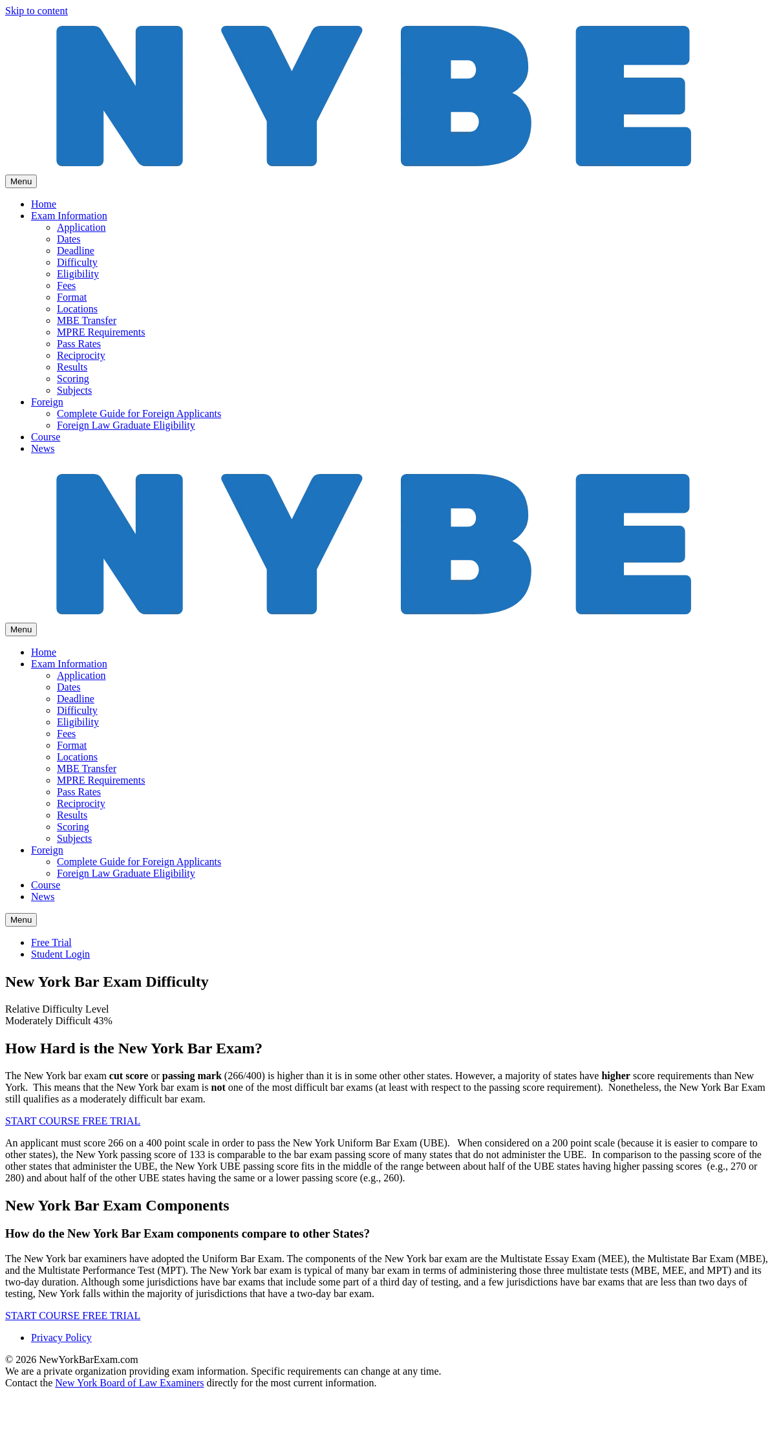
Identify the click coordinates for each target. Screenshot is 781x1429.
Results (72, 366)
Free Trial (51, 942)
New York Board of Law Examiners (129, 1382)
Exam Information (69, 215)
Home (43, 204)
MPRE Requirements (101, 332)
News (42, 448)
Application (81, 227)
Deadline (75, 250)
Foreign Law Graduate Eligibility (126, 425)
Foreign (47, 401)
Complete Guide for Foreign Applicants (139, 413)
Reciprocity (81, 355)
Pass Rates (79, 343)
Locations (77, 308)
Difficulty (77, 262)
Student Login (60, 954)
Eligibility (78, 273)
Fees (66, 285)
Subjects (74, 390)
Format (72, 297)
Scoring (73, 378)
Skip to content (36, 10)
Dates (68, 238)
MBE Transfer (86, 320)
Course (45, 436)
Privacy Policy (61, 1337)
